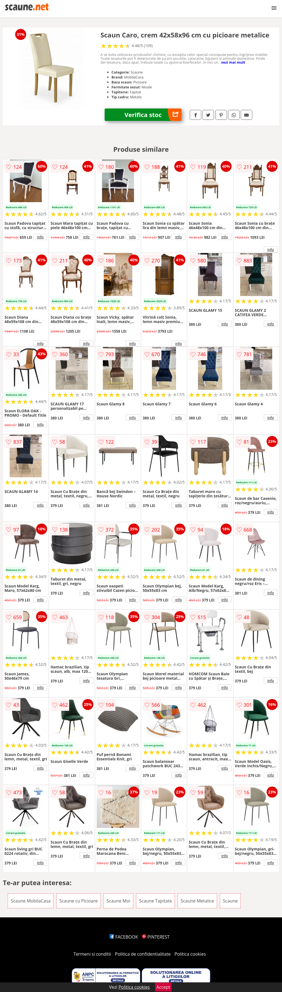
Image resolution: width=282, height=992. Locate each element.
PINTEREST (155, 937)
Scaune (230, 901)
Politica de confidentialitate (143, 954)
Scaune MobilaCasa (30, 901)
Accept (163, 987)
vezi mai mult (233, 62)
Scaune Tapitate (155, 901)
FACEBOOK (124, 937)
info (40, 236)
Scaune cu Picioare (78, 901)
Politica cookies (190, 954)
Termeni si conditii (92, 954)
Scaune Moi (118, 901)
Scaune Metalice (197, 901)
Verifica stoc (152, 115)
